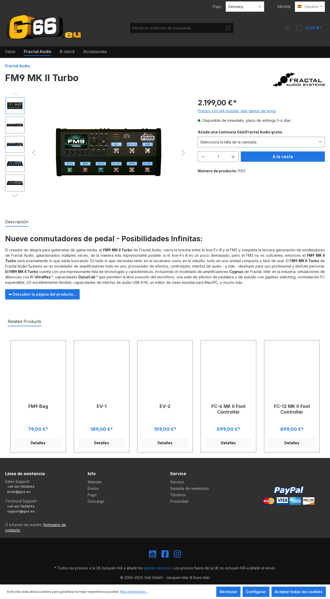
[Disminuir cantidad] (203, 156)
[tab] (16, 222)
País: (217, 6)
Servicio (177, 482)
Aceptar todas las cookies (299, 591)
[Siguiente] (183, 152)
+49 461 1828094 (21, 506)
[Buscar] (227, 28)
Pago (92, 495)
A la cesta (283, 156)
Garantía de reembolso (189, 488)
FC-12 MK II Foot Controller (292, 409)
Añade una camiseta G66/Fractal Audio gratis (240, 132)
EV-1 (102, 406)
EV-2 (165, 406)
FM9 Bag (38, 406)
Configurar (256, 591)
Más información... (134, 592)
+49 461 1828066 (21, 487)
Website (95, 482)
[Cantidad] (218, 156)
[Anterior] (33, 152)
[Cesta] (309, 28)
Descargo (96, 501)
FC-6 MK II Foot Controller (228, 409)
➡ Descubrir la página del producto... (42, 294)
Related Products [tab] (24, 321)
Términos (178, 495)
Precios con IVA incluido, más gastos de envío (237, 111)
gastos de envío (158, 568)
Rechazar (228, 591)
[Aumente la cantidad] (233, 156)
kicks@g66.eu (18, 492)
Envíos (93, 488)
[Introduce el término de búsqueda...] (176, 28)
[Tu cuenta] (287, 28)
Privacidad (179, 501)
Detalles (38, 443)
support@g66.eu (21, 511)
